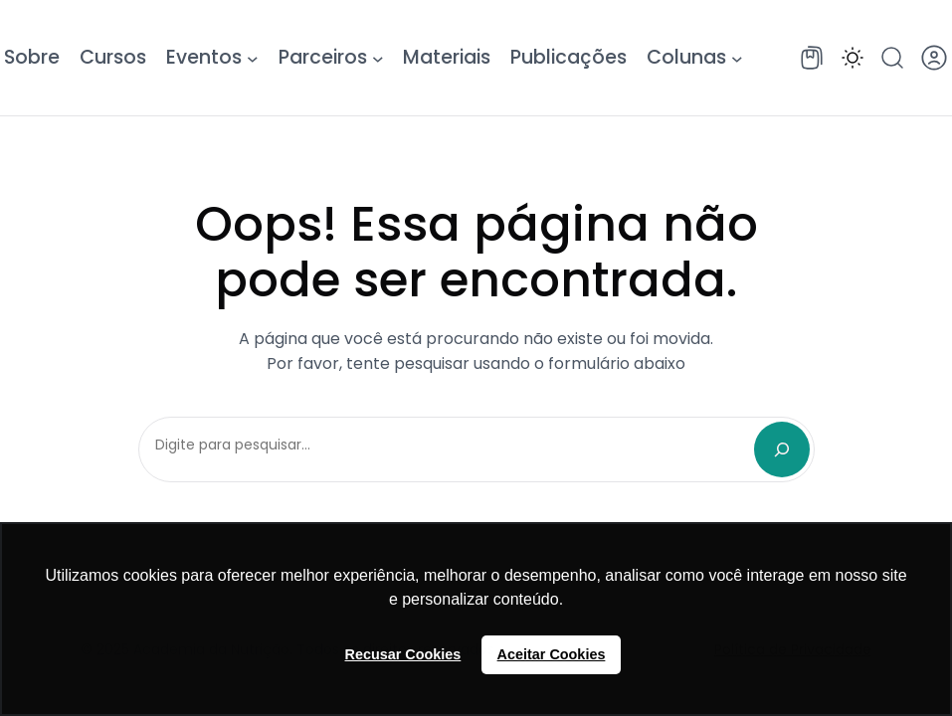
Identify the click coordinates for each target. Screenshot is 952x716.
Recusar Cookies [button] (403, 654)
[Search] (782, 449)
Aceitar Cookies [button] (551, 654)
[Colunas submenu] (737, 58)
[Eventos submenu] (253, 58)
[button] (852, 58)
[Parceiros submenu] (378, 58)
